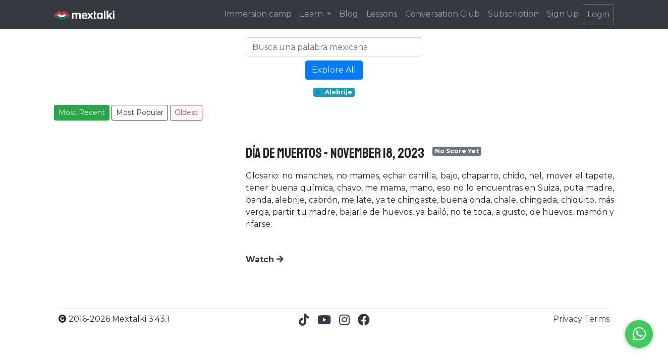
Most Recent (82, 112)
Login (598, 14)
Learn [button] (312, 14)
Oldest (186, 112)
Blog (348, 14)
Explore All (334, 70)
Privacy (568, 319)
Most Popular (139, 112)
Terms (596, 319)
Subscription (513, 14)
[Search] (334, 46)
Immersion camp (258, 14)
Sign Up (563, 14)
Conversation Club (442, 14)
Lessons (381, 14)
